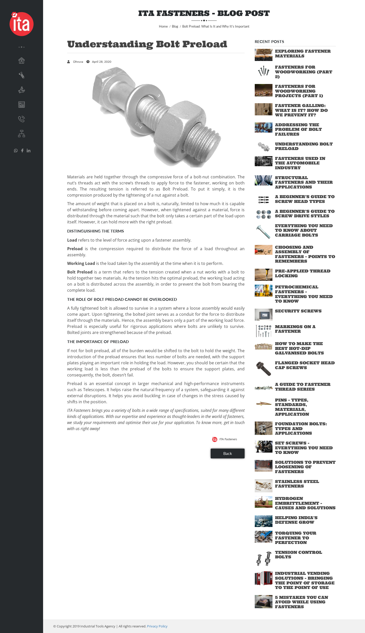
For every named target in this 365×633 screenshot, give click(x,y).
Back (227, 453)
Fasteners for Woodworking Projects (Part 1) (299, 91)
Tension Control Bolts (298, 555)
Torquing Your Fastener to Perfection (295, 538)
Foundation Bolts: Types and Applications (301, 428)
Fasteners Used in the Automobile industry (300, 163)
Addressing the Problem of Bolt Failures (298, 129)
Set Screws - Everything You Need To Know (304, 447)
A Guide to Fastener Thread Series (303, 387)
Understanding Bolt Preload (304, 146)
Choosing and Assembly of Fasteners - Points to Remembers (305, 254)
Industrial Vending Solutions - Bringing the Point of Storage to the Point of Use (305, 580)
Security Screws (298, 310)
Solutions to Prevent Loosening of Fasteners (305, 467)
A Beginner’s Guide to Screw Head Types (305, 199)
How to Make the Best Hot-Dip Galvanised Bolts (299, 348)
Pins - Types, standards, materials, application (292, 407)
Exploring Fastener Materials (303, 53)
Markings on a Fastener (295, 329)
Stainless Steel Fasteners (297, 484)
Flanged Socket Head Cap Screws (305, 365)
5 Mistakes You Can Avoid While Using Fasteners (301, 602)
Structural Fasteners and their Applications (304, 182)
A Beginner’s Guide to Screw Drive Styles (305, 214)
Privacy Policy (157, 626)
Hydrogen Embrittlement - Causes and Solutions (305, 503)
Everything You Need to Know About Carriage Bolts (304, 230)
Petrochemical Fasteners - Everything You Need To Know (304, 294)
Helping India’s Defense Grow (296, 520)
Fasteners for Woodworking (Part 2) (303, 72)
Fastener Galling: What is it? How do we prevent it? (301, 110)
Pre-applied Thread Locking (303, 273)
